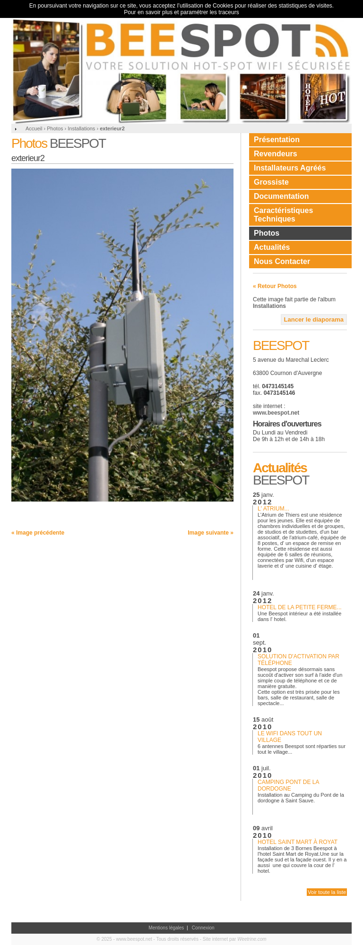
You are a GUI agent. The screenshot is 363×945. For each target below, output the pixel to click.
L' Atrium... (273, 508)
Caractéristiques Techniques (283, 214)
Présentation (277, 140)
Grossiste (271, 182)
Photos (266, 233)
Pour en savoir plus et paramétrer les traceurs (181, 12)
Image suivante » (210, 532)
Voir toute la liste (327, 892)
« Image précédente (37, 532)
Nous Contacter (282, 261)
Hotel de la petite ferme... (300, 607)
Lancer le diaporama (314, 319)
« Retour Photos (275, 286)
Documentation (281, 196)
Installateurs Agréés (290, 168)
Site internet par (235, 939)
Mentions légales (166, 927)
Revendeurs (275, 154)
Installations (269, 306)
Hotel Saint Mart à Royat (297, 842)
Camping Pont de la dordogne (288, 785)
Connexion (203, 927)
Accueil (34, 128)
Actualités (272, 247)
